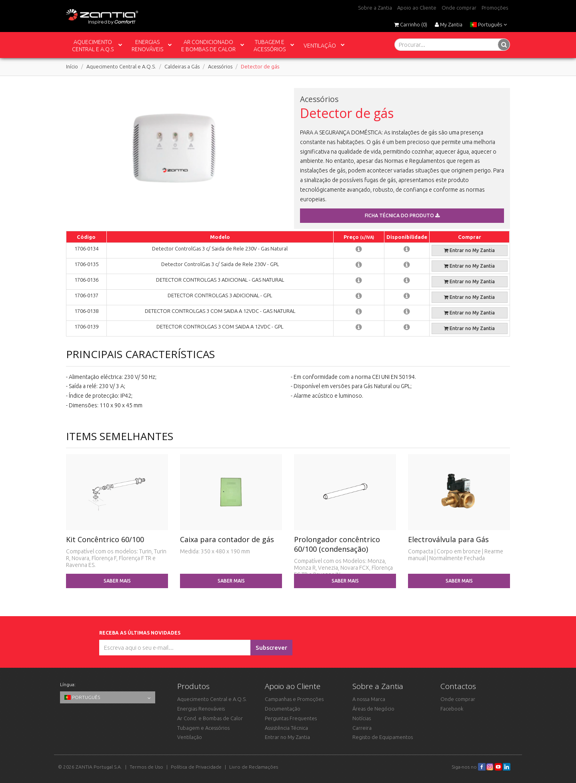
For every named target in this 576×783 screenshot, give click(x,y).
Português (488, 24)
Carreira (362, 728)
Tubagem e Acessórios (203, 728)
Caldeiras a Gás (182, 66)
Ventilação (189, 737)
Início (72, 66)
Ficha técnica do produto (402, 215)
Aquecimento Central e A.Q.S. (121, 66)
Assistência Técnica (286, 728)
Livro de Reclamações (253, 766)
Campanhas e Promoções (294, 699)
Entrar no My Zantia (469, 250)
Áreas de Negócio (373, 708)
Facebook (451, 708)
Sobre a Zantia (375, 7)
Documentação (282, 708)
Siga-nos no (469, 767)
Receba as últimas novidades (141, 632)
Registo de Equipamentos (382, 737)
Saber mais (117, 580)
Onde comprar (459, 7)
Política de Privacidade (196, 766)
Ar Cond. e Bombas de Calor (210, 718)
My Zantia (448, 24)
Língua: (68, 684)
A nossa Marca (368, 699)
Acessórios (220, 66)
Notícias (361, 718)
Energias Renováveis (201, 708)
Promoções (495, 7)
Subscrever (271, 647)
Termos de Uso (146, 766)
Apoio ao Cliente (416, 7)
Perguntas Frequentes (291, 718)
